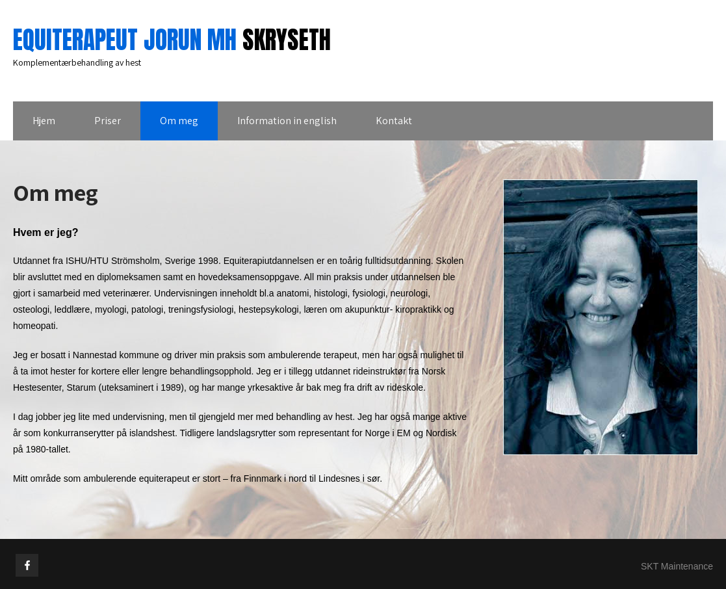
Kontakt (394, 120)
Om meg (179, 120)
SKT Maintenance (677, 566)
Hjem (43, 120)
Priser (107, 120)
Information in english (287, 120)
